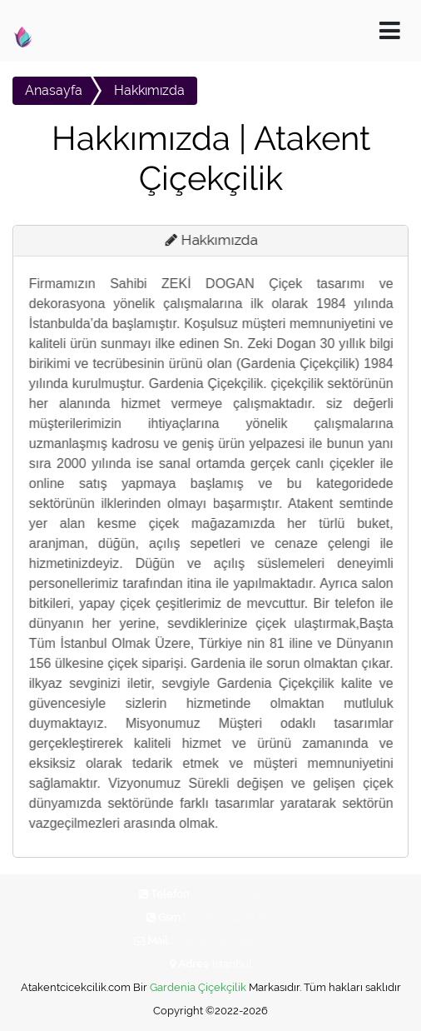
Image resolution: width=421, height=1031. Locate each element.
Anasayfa (53, 90)
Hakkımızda (149, 90)
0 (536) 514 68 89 (229, 917)
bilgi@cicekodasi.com (229, 940)
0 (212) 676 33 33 (237, 894)
